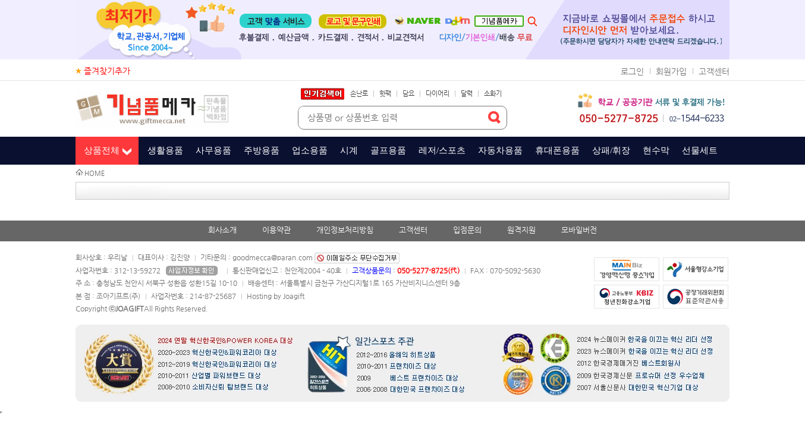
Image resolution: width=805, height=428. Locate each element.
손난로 (359, 93)
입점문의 (467, 229)
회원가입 (671, 71)
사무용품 (213, 150)
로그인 (632, 71)
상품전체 (102, 150)
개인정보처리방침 (344, 229)
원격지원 (521, 229)
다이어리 (437, 93)
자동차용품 (500, 150)
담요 (408, 93)
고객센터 (714, 71)
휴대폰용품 (557, 150)
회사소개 (222, 229)
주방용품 (261, 150)
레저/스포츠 (442, 150)
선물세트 (700, 150)
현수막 (656, 150)
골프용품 (388, 150)
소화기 (493, 93)
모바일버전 (579, 229)
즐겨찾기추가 (107, 70)
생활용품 (165, 150)
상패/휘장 (611, 150)
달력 (467, 93)
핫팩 (385, 93)
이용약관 (276, 229)
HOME (94, 173)
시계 (349, 150)
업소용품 (310, 150)
